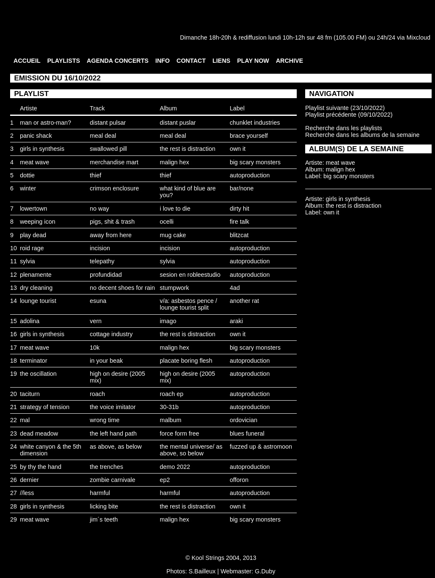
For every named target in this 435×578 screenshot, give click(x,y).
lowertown (33, 208)
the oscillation (38, 373)
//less (27, 493)
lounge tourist (38, 300)
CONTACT (191, 60)
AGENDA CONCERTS (118, 60)
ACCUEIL (26, 60)
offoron (239, 479)
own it (238, 148)
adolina (29, 321)
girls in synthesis (42, 148)
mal (25, 420)
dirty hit (239, 208)
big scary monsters (255, 162)
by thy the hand (40, 466)
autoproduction (250, 175)
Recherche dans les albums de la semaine (362, 134)
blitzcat (239, 235)
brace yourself (249, 135)
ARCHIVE (289, 60)
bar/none (242, 188)
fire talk (239, 221)
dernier (29, 479)
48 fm (324, 37)
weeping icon (37, 221)
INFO (162, 60)
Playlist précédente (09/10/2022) (348, 114)
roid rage (32, 248)
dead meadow (39, 433)
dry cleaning (36, 287)
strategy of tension (45, 407)
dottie (27, 175)
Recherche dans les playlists (343, 128)
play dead (33, 235)
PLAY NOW (253, 60)
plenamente (35, 274)
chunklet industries (255, 122)
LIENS (221, 60)
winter (28, 188)
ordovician (244, 420)
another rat (244, 300)
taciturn (30, 394)
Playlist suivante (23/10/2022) (345, 107)
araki (236, 321)
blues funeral (247, 433)
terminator (33, 360)
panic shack (36, 135)
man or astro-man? (45, 122)
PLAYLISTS (63, 60)
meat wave (34, 162)
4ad (235, 287)
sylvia (27, 261)
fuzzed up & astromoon (261, 446)
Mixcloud (418, 37)
